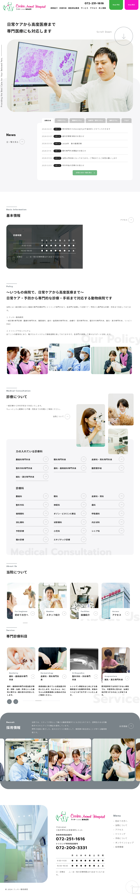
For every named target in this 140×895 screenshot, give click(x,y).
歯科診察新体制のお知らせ (73, 136)
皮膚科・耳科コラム (95, 120)
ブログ (126, 120)
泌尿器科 (58, 522)
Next (15, 701)
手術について (121, 838)
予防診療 (20, 530)
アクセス (93, 8)
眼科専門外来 (60, 459)
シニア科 (96, 530)
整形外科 (20, 504)
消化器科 (20, 522)
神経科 (57, 504)
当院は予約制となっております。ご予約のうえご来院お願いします (89, 158)
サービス (84, 8)
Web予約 (116, 5)
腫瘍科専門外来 (23, 459)
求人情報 (102, 8)
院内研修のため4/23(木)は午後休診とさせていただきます (86, 129)
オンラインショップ (124, 842)
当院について (58, 416)
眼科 (56, 496)
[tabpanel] (21, 601)
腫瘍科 (19, 496)
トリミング (120, 833)
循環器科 (20, 513)
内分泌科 (96, 522)
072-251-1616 (94, 3)
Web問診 (131, 5)
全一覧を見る (12, 142)
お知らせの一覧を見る (84, 172)
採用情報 (123, 726)
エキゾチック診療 (62, 539)
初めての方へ (121, 820)
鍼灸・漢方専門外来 (25, 476)
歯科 (94, 504)
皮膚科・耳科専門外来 (102, 459)
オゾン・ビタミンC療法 (65, 513)
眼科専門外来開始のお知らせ (74, 151)
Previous (9, 701)
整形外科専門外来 (24, 468)
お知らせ (48, 120)
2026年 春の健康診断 (72, 143)
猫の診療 (20, 539)
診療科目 (63, 8)
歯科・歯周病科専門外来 (65, 468)
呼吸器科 (96, 513)
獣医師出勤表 (73, 8)
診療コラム (61, 120)
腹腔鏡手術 (97, 468)
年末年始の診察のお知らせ (73, 165)
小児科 (57, 530)
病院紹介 (54, 8)
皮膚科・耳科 (98, 496)
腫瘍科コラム (77, 120)
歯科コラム (113, 120)
